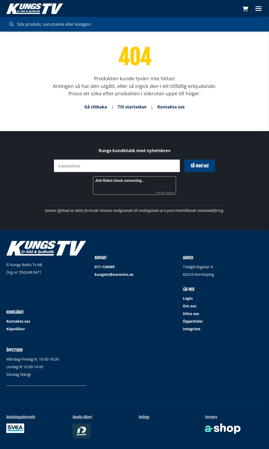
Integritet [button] (191, 328)
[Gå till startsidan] (34, 8)
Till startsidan (132, 107)
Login (188, 298)
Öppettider (193, 321)
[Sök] (134, 24)
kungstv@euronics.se (114, 274)
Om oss (189, 305)
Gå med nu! (199, 165)
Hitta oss (191, 313)
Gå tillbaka (95, 107)
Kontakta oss (171, 107)
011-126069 (105, 266)
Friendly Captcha (165, 192)
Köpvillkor (15, 328)
